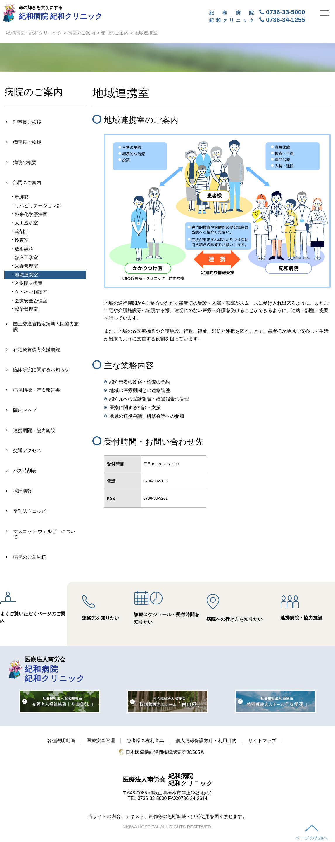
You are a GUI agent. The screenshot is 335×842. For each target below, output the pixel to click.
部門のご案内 (115, 32)
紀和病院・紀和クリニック (34, 32)
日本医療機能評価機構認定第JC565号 (162, 752)
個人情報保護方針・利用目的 (206, 740)
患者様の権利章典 (145, 740)
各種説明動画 (61, 740)
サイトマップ (262, 740)
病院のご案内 (81, 32)
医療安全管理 (101, 740)
